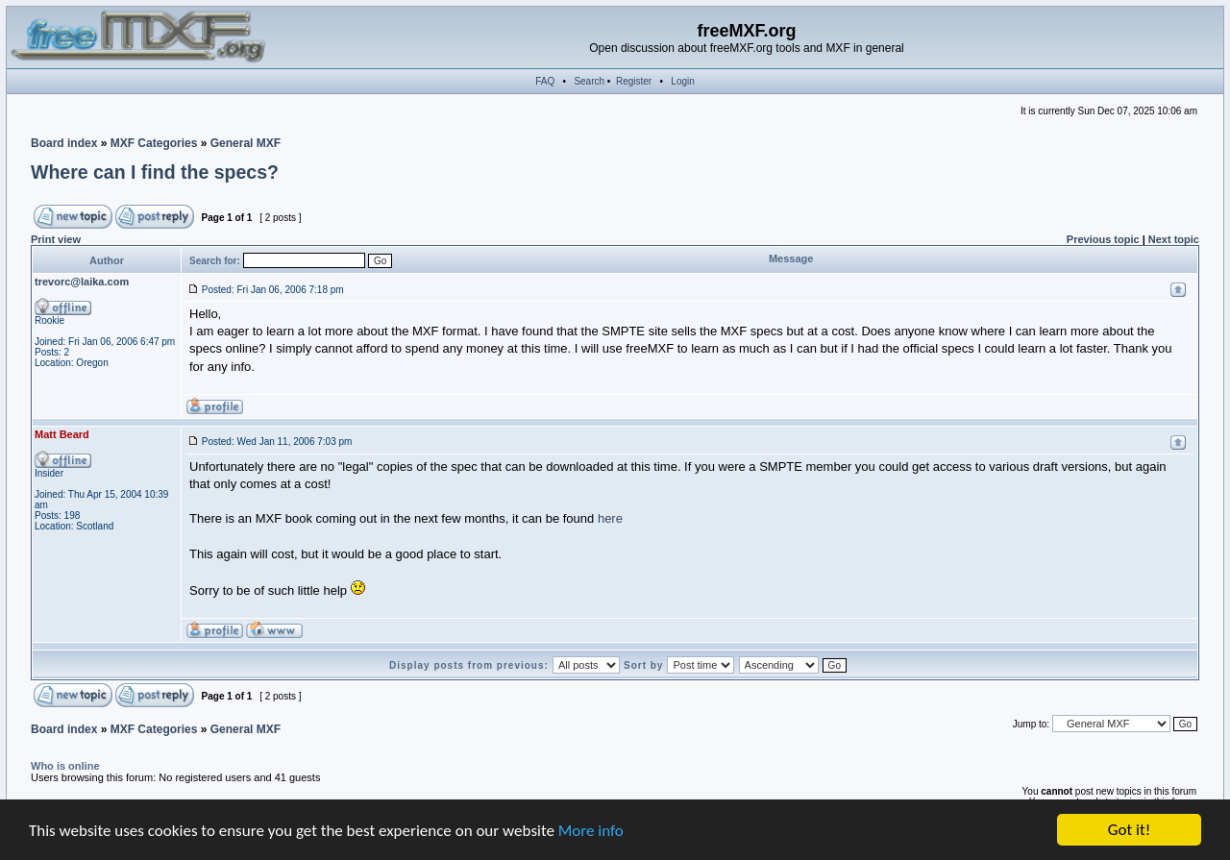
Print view (56, 239)
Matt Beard (62, 434)
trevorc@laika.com (82, 281)
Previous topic (1103, 239)
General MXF (245, 143)
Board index (64, 143)
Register (634, 81)
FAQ (544, 81)
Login (682, 81)
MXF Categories (154, 143)
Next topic (1173, 239)
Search (589, 81)
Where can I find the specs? (155, 172)
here (610, 518)
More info (591, 831)
